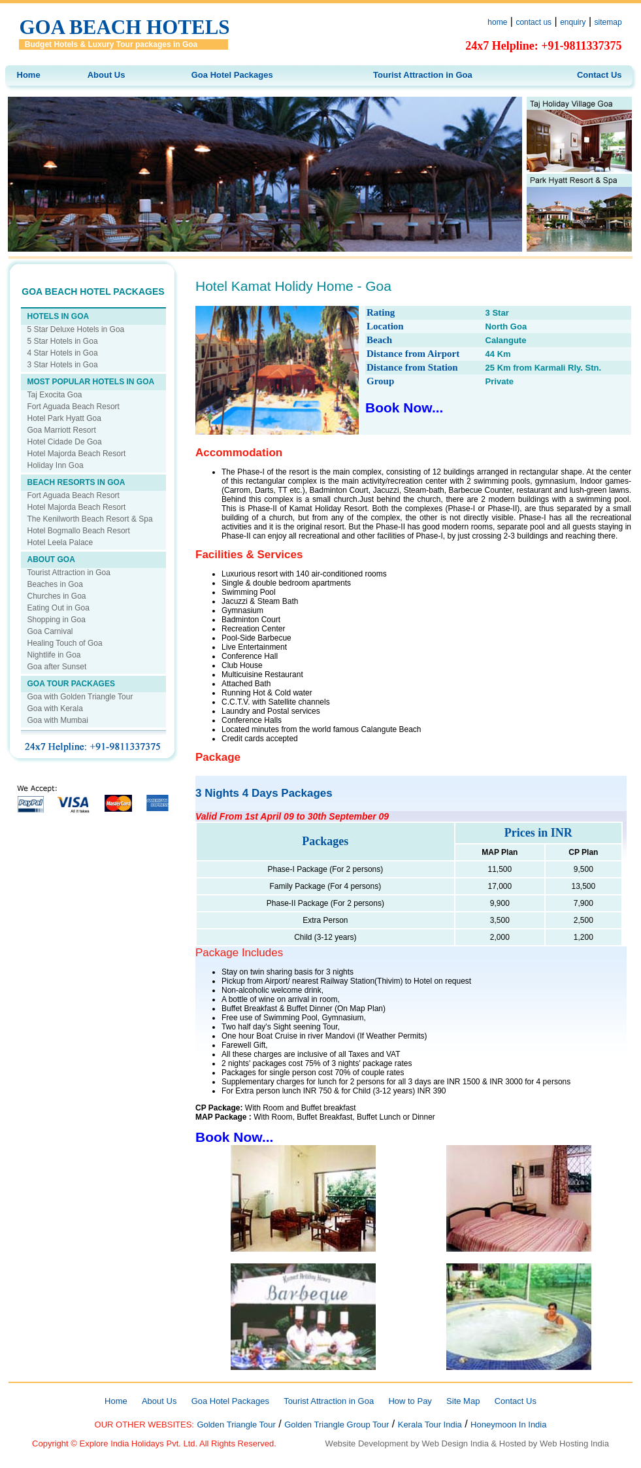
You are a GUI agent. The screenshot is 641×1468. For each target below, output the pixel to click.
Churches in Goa (56, 596)
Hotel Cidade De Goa (64, 441)
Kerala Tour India (430, 1424)
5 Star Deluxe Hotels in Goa (76, 329)
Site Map (463, 1401)
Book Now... (404, 407)
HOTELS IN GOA (58, 316)
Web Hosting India (574, 1443)
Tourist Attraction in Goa (422, 75)
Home (29, 75)
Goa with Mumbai (57, 720)
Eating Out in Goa (58, 607)
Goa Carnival (50, 631)
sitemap (608, 22)
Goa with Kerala (55, 708)
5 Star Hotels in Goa (62, 341)
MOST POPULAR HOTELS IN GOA (91, 381)
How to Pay (409, 1401)
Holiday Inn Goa (55, 465)
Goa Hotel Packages (232, 75)
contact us (533, 22)
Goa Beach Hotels (124, 27)
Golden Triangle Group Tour (336, 1424)
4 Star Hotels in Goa (62, 353)
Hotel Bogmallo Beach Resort (78, 530)
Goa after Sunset (57, 666)
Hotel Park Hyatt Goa (64, 418)
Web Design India (455, 1443)
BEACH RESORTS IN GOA (76, 482)
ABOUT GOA (51, 559)
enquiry (572, 22)
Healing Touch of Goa (65, 643)
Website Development (366, 1443)
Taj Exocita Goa (54, 394)
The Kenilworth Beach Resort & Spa (90, 519)
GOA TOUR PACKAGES (71, 683)
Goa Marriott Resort (61, 430)
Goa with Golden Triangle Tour (80, 696)
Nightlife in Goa (54, 654)
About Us (106, 75)
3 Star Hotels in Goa (62, 364)
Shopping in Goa (56, 619)
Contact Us (599, 75)
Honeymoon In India (508, 1424)
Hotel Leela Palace (60, 542)
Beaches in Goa (55, 584)
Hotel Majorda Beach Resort (76, 453)
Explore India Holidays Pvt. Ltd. (139, 1443)
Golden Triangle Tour (236, 1424)
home (497, 22)
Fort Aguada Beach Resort (73, 406)
